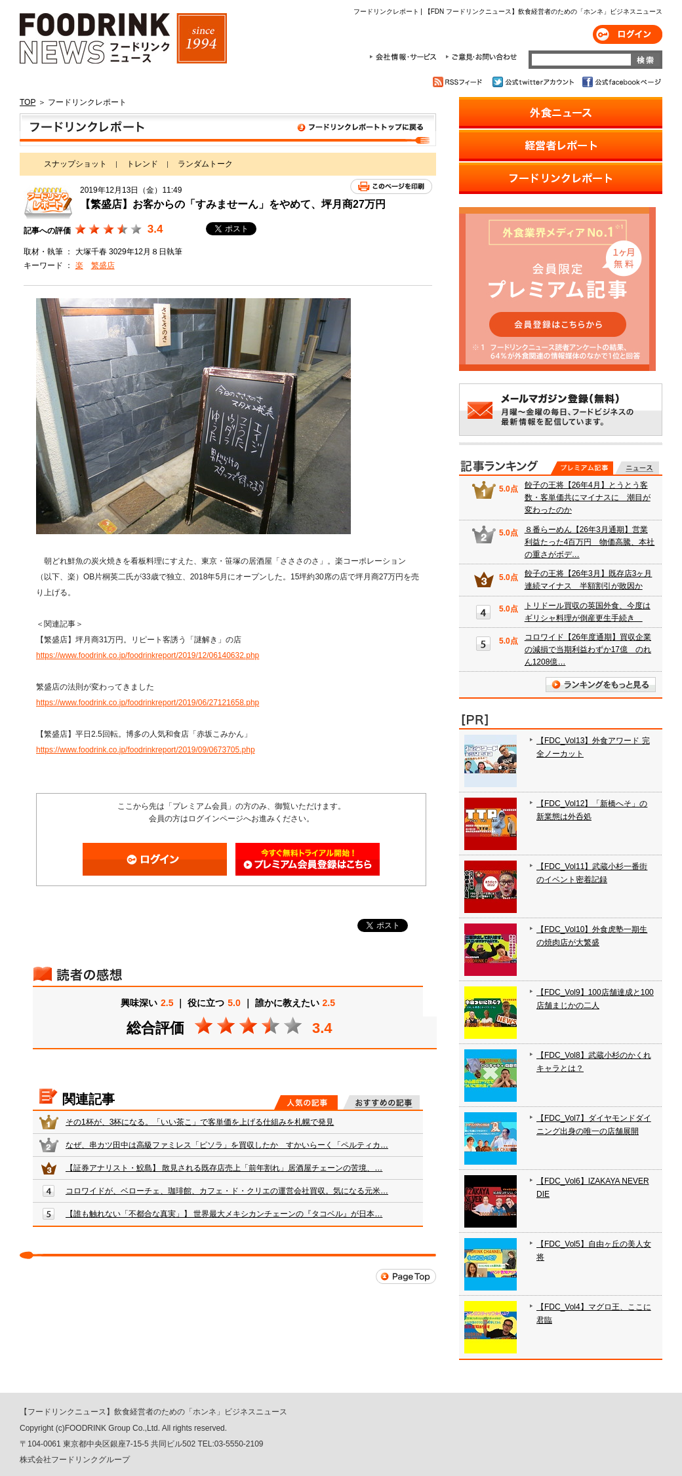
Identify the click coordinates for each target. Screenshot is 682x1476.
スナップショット (75, 163)
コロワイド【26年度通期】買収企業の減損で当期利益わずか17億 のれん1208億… (588, 649)
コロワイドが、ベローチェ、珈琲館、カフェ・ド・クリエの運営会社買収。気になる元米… (227, 1190)
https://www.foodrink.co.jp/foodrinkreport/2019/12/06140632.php (147, 655)
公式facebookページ (620, 82)
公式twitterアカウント (534, 82)
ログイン (627, 34)
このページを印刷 (391, 186)
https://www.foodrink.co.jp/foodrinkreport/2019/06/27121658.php (147, 702)
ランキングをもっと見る (601, 684)
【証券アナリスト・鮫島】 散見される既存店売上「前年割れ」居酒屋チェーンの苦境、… (224, 1168)
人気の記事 (306, 1102)
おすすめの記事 (381, 1102)
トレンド (142, 163)
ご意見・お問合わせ (481, 57)
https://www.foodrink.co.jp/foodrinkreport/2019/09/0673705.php (145, 749)
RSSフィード (459, 82)
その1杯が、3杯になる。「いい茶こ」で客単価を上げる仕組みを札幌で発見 (200, 1122)
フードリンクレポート (228, 129)
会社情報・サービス (405, 57)
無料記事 (637, 468)
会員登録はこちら (307, 859)
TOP (27, 102)
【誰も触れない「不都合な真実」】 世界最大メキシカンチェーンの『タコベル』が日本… (224, 1213)
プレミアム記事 (582, 468)
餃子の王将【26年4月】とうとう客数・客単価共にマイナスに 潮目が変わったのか (588, 497)
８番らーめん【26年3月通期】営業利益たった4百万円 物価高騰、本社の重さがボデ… (590, 542)
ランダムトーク (205, 163)
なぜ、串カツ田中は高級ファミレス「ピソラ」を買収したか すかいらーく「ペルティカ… (227, 1145)
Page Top (406, 1276)
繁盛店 (103, 265)
